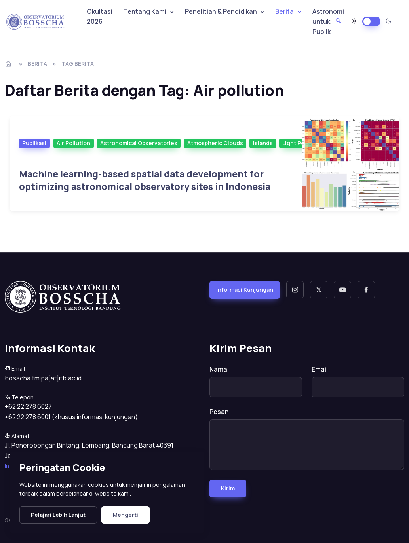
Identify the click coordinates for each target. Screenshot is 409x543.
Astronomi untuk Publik (328, 21)
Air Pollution (73, 143)
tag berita (77, 63)
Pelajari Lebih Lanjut (58, 514)
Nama (218, 369)
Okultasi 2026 (99, 16)
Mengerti (125, 514)
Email (320, 369)
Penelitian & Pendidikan (221, 11)
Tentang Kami (145, 11)
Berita (37, 63)
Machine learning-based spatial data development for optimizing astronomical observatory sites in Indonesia (144, 180)
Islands (263, 143)
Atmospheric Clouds (215, 143)
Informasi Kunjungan (244, 289)
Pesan (219, 411)
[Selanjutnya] (350, 163)
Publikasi (34, 143)
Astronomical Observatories (138, 143)
